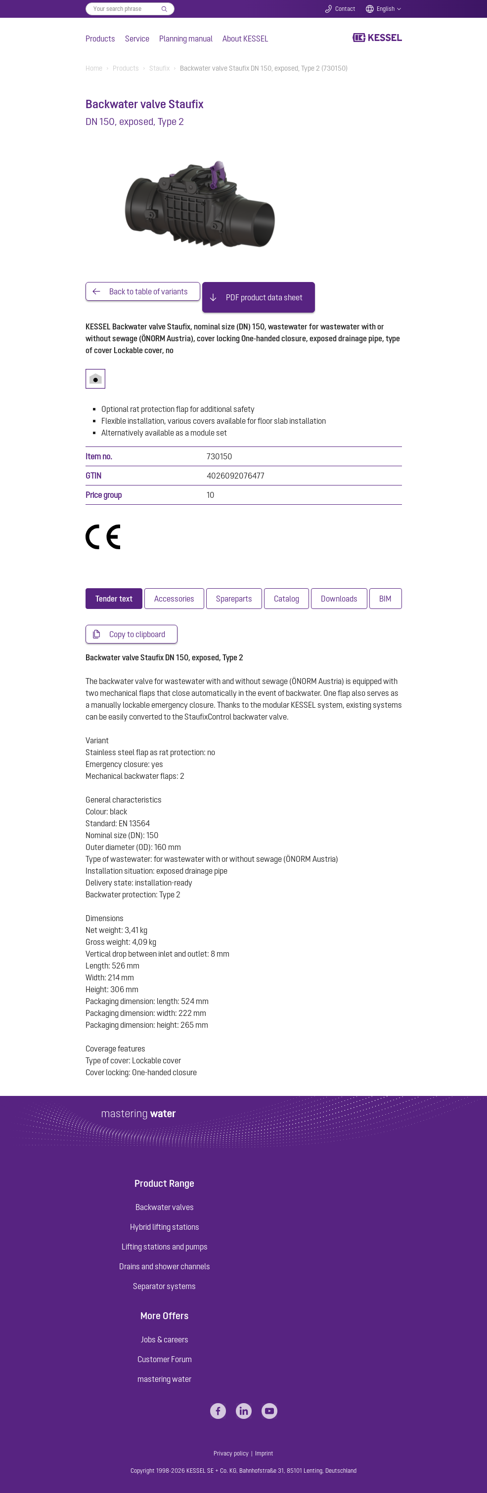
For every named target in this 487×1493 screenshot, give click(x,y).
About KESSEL (245, 38)
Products (100, 38)
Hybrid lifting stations (164, 1226)
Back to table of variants (148, 291)
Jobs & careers (164, 1339)
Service (137, 38)
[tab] (114, 598)
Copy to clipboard (137, 634)
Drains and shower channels (164, 1266)
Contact (345, 8)
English (386, 8)
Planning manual (186, 38)
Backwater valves (164, 1207)
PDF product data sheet (264, 297)
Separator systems (164, 1286)
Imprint (264, 1453)
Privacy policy (231, 1453)
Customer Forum (164, 1359)
